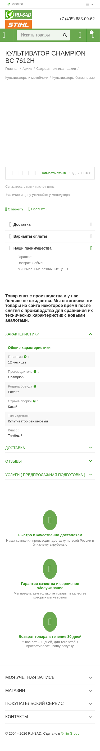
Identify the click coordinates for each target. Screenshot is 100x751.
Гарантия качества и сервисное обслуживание (50, 586)
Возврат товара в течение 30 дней (50, 636)
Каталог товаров (4, 35)
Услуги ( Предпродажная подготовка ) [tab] (49, 474)
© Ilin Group (70, 733)
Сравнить (38, 208)
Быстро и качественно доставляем (50, 535)
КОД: (72, 173)
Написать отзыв (53, 173)
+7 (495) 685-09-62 (76, 19)
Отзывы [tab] (49, 461)
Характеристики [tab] (49, 333)
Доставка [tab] (49, 447)
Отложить (14, 209)
